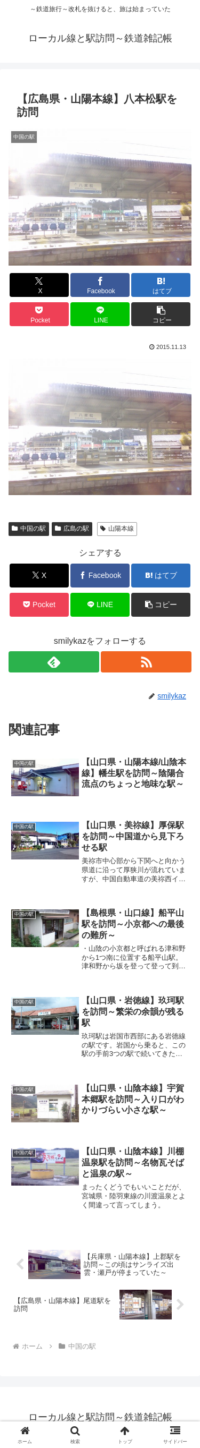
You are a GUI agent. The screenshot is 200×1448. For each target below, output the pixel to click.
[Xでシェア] (39, 285)
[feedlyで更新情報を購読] (54, 661)
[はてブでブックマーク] (160, 285)
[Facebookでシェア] (100, 285)
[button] (160, 314)
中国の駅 (29, 528)
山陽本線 (117, 528)
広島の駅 (72, 528)
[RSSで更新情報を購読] (146, 661)
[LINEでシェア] (100, 314)
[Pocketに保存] (39, 314)
